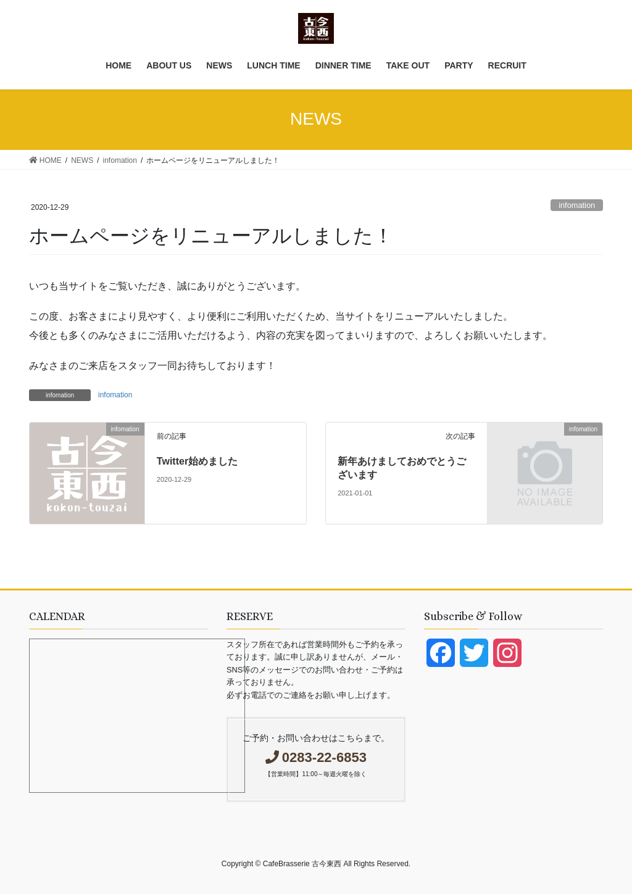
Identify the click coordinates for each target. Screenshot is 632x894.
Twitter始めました (197, 461)
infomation (577, 205)
